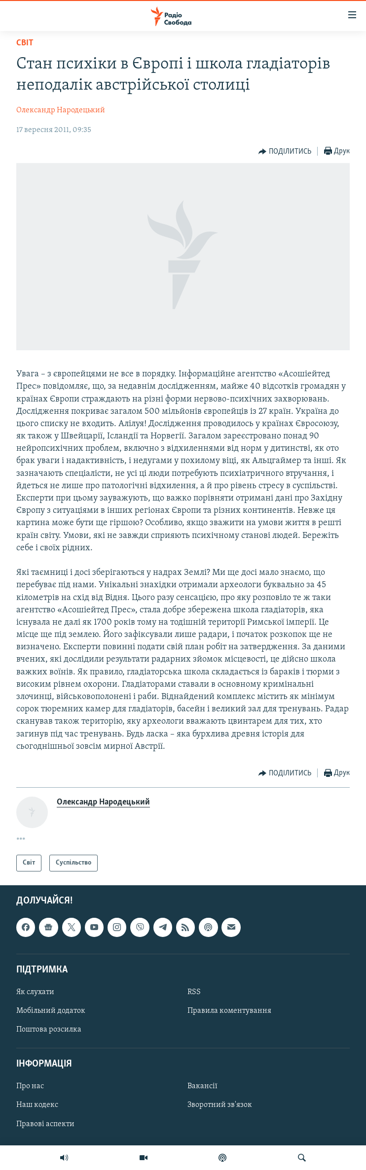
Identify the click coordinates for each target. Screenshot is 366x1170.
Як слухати (35, 992)
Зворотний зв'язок (219, 1105)
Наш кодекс (37, 1105)
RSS (194, 992)
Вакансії (202, 1087)
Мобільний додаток (50, 1011)
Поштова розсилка (48, 1030)
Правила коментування (229, 1011)
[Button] (284, 151)
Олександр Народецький (60, 110)
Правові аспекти (45, 1124)
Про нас (30, 1087)
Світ (25, 43)
